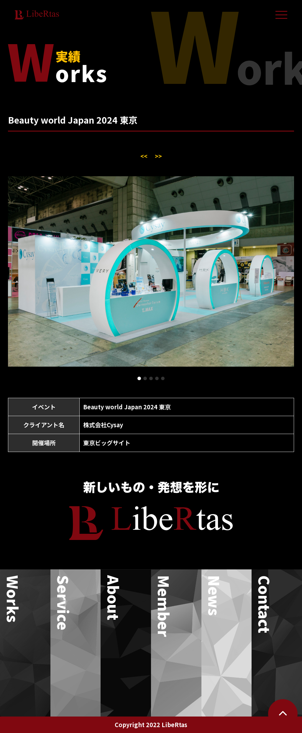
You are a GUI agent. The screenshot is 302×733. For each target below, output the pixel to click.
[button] (139, 378)
